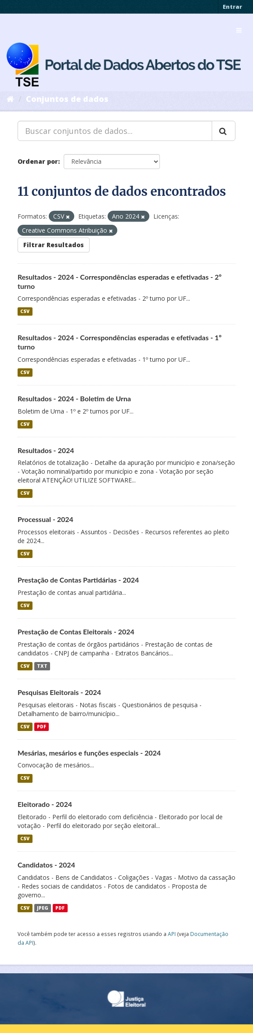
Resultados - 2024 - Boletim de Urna (74, 398)
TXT (42, 666)
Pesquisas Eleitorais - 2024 (59, 692)
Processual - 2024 (45, 519)
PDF (41, 726)
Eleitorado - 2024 (45, 804)
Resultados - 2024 (46, 450)
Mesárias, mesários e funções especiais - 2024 (89, 753)
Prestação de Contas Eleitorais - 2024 (76, 631)
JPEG (42, 908)
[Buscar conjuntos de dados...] (115, 131)
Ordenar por (38, 161)
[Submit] (223, 131)
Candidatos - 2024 (46, 864)
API (172, 933)
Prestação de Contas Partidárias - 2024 (78, 580)
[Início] (10, 99)
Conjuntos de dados (67, 99)
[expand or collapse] (238, 30)
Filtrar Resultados (53, 245)
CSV (24, 311)
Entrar (232, 7)
